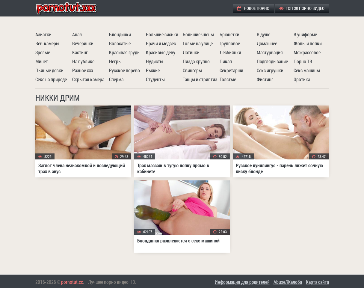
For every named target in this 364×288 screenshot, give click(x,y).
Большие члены (198, 34)
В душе (263, 34)
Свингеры (192, 70)
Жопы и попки (308, 43)
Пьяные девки (49, 70)
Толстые (228, 79)
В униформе (305, 34)
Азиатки (43, 34)
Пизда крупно (196, 61)
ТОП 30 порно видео (301, 8)
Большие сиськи (162, 34)
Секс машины (307, 70)
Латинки (191, 52)
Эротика (302, 79)
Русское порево (124, 70)
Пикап (226, 61)
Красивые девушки (163, 52)
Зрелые (42, 52)
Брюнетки (229, 34)
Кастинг (80, 52)
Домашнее (267, 43)
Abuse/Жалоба (288, 282)
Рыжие (153, 70)
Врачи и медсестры (163, 43)
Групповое (230, 43)
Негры (115, 61)
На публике (83, 61)
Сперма (116, 79)
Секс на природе (51, 79)
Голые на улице (198, 43)
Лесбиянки (230, 52)
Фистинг (265, 79)
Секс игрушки (270, 70)
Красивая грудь (124, 52)
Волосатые (120, 43)
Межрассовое (307, 52)
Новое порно (253, 8)
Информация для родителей (242, 282)
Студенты (155, 79)
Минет (41, 61)
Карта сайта (317, 282)
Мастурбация (270, 52)
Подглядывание (272, 61)
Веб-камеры (47, 43)
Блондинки (120, 34)
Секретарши (231, 70)
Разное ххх (82, 70)
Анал (77, 34)
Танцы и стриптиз (200, 79)
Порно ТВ (303, 61)
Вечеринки (82, 43)
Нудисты (154, 61)
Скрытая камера (88, 79)
